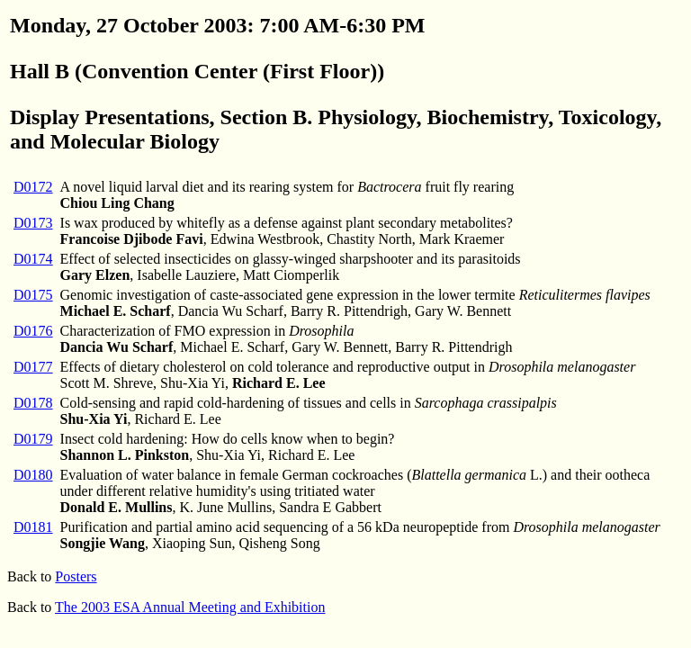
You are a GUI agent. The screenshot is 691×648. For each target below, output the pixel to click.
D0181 (33, 527)
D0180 (33, 474)
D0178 (33, 402)
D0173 (33, 222)
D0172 (33, 186)
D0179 (33, 438)
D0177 (33, 366)
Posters (75, 576)
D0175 (33, 294)
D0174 (33, 258)
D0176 (33, 330)
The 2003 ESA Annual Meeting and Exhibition (190, 607)
